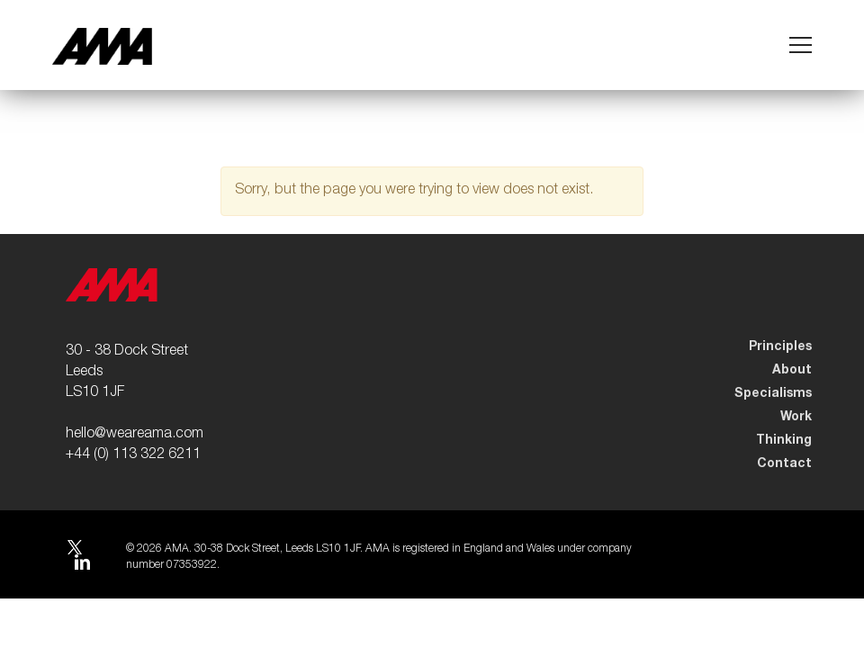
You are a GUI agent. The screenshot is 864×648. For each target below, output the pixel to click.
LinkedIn (82, 565)
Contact (784, 463)
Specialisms (773, 393)
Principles (780, 347)
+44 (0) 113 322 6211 (133, 455)
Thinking (784, 440)
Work (796, 417)
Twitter (74, 549)
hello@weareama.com (134, 435)
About (792, 370)
